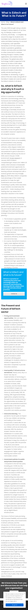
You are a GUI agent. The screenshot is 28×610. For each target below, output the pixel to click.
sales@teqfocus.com (8, 573)
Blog (7, 22)
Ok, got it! (14, 605)
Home (3, 22)
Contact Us (14, 293)
